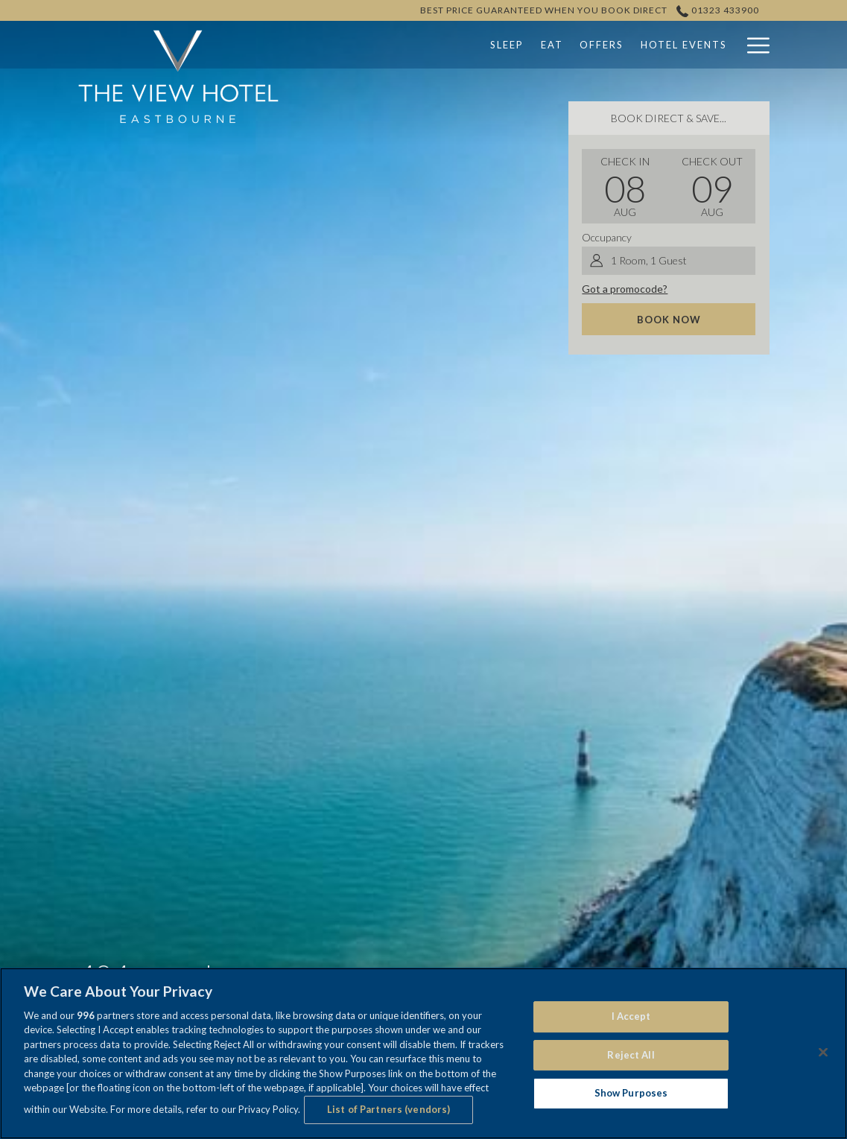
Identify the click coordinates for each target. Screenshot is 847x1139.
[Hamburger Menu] (753, 45)
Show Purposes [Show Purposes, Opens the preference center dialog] (631, 1093)
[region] (423, 1053)
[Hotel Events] (590, 45)
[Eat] (458, 45)
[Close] (823, 1051)
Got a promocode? (624, 288)
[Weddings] (682, 45)
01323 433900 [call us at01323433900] (718, 10)
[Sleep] (413, 45)
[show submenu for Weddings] (729, 45)
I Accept (631, 1016)
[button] (625, 186)
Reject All (630, 1055)
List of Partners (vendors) (388, 1109)
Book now (669, 320)
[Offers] (508, 45)
